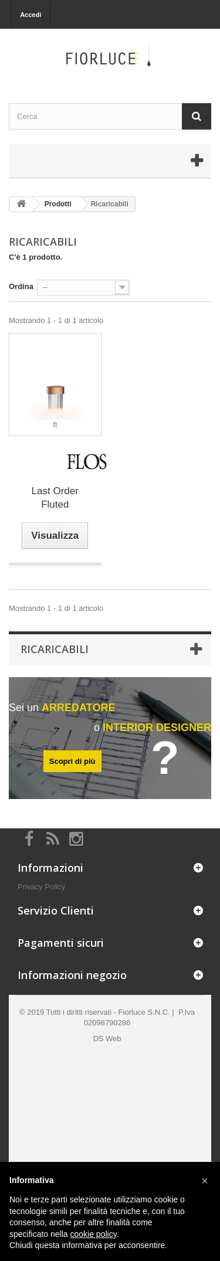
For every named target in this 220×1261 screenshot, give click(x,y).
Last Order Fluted (55, 497)
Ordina (21, 286)
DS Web (107, 1038)
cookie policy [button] (93, 1234)
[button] (204, 1180)
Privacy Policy (41, 886)
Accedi (30, 14)
